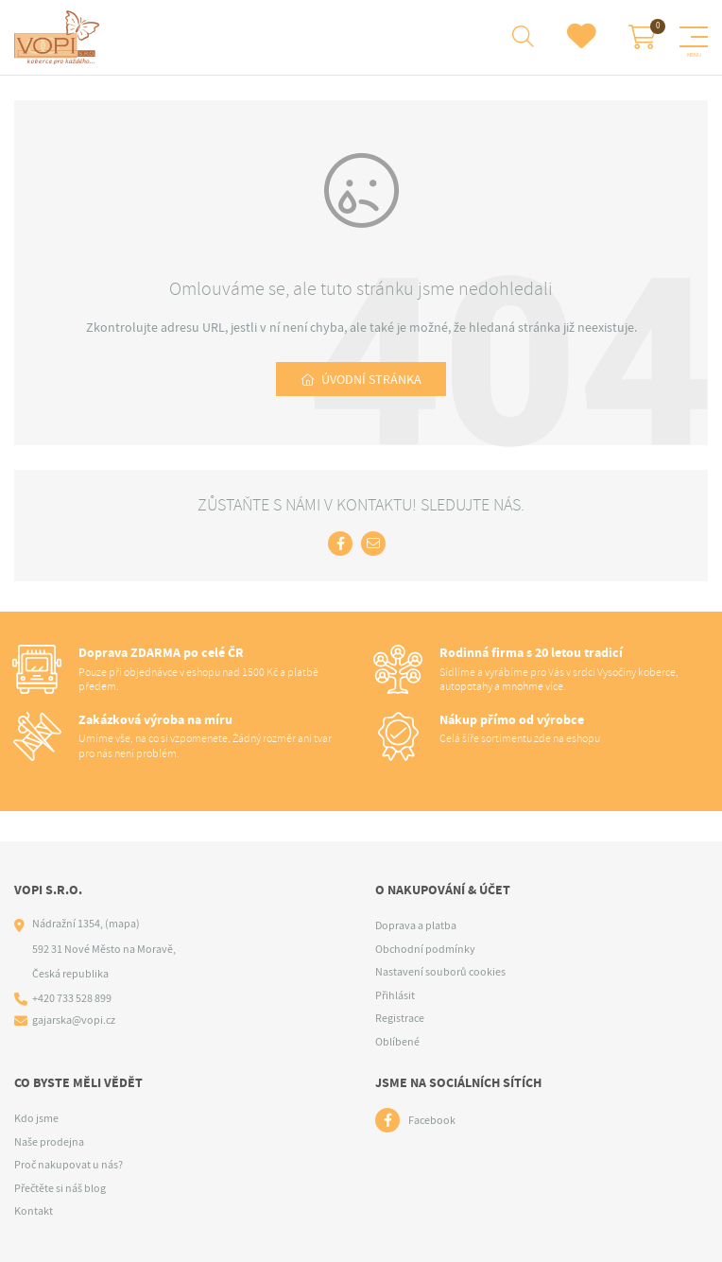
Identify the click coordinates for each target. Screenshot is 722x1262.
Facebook (432, 1120)
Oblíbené (397, 1041)
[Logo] (59, 37)
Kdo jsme (36, 1118)
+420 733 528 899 (72, 998)
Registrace (399, 1018)
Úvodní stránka (371, 379)
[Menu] (693, 36)
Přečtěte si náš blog (60, 1188)
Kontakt (33, 1211)
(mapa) (122, 923)
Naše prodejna (49, 1142)
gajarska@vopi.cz (73, 1020)
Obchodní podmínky (425, 949)
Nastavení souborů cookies (440, 971)
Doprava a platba (415, 925)
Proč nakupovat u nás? (68, 1164)
